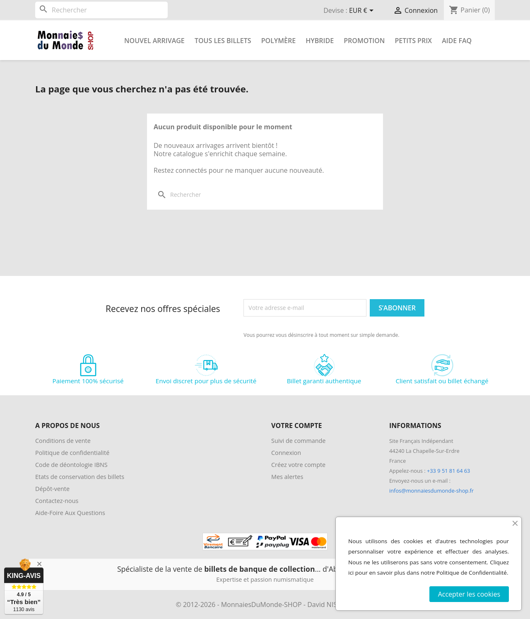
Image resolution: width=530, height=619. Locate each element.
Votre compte (296, 425)
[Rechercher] (101, 10)
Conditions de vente (63, 441)
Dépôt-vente (52, 489)
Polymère (278, 40)
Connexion (286, 453)
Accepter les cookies (469, 594)
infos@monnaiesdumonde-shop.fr (431, 490)
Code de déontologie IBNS (71, 465)
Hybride (320, 40)
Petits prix (413, 40)
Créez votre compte (298, 465)
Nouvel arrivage (154, 40)
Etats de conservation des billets (79, 477)
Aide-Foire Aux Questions (70, 513)
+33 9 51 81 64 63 (448, 470)
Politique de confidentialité (72, 453)
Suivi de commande (298, 441)
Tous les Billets (223, 40)
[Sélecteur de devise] (362, 11)
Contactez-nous (56, 501)
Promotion (364, 40)
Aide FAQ (457, 40)
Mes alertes (287, 477)
